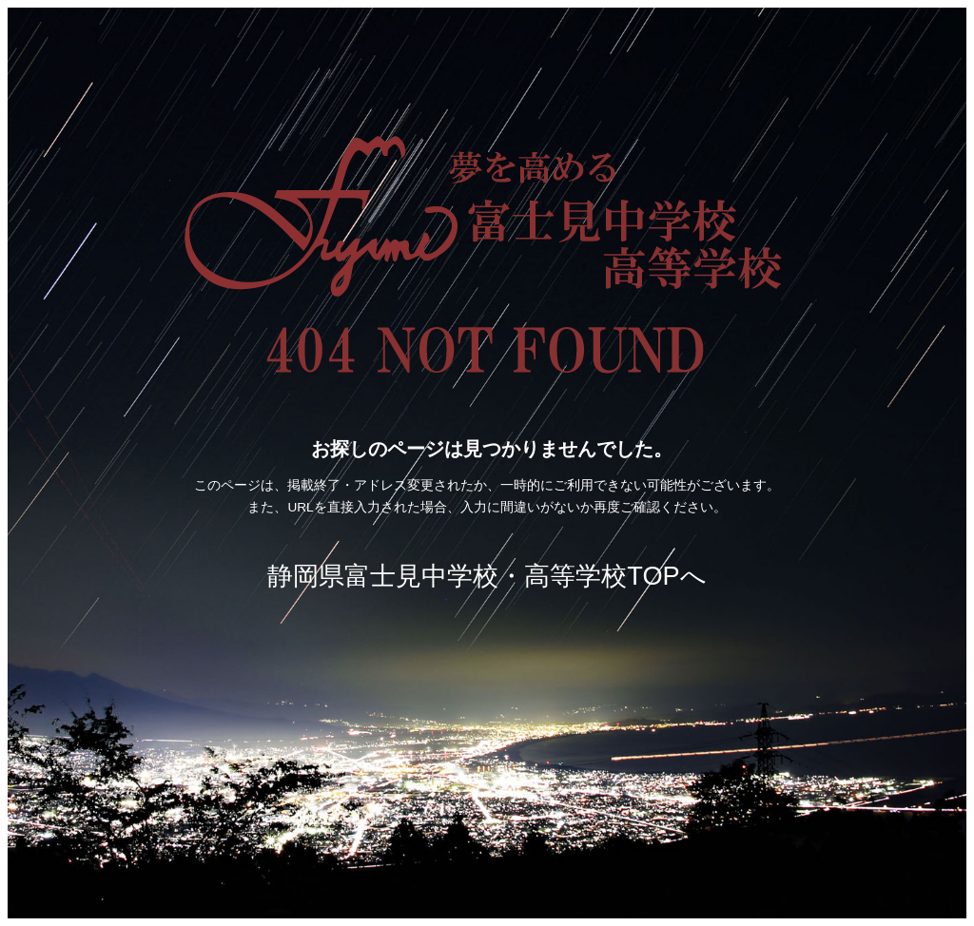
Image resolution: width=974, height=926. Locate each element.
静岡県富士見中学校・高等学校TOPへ (486, 575)
